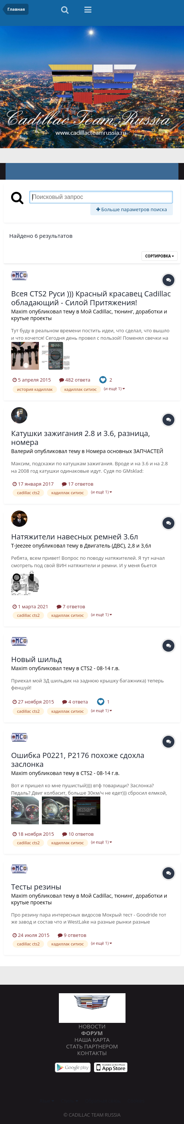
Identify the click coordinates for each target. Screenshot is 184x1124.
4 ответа (75, 701)
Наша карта (92, 1039)
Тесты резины (36, 887)
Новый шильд (36, 659)
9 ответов (72, 935)
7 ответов (71, 606)
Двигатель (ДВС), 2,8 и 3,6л (117, 545)
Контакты (92, 1053)
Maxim (19, 311)
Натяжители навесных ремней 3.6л (74, 537)
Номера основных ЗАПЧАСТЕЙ (124, 451)
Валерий (22, 451)
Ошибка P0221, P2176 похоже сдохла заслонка (77, 759)
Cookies (136, 1100)
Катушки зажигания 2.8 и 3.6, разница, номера (80, 437)
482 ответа (74, 379)
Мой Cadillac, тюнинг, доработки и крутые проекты (89, 315)
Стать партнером (92, 1046)
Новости (92, 1026)
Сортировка (159, 256)
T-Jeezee (21, 545)
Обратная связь (103, 1100)
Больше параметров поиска (131, 209)
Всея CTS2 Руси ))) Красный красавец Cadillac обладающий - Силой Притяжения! (91, 298)
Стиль (69, 1100)
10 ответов (78, 834)
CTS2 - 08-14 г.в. (100, 668)
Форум (92, 1033)
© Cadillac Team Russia (92, 1114)
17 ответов (77, 483)
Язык (47, 1100)
